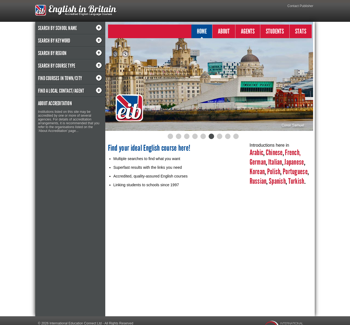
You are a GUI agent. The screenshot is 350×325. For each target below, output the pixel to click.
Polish (274, 171)
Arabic (257, 152)
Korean (257, 171)
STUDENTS (275, 31)
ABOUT (224, 31)
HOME (202, 32)
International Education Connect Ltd (75, 316)
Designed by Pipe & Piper (56, 322)
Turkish (296, 181)
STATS (300, 31)
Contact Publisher (300, 6)
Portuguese (295, 171)
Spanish (277, 181)
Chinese (274, 152)
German (258, 162)
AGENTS (248, 31)
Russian (258, 181)
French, (293, 152)
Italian (275, 162)
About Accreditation (55, 103)
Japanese (294, 162)
